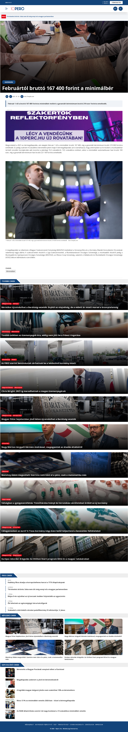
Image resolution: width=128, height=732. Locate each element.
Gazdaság (9, 82)
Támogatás (116, 2)
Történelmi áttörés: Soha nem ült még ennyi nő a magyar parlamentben (30, 16)
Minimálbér (10, 271)
